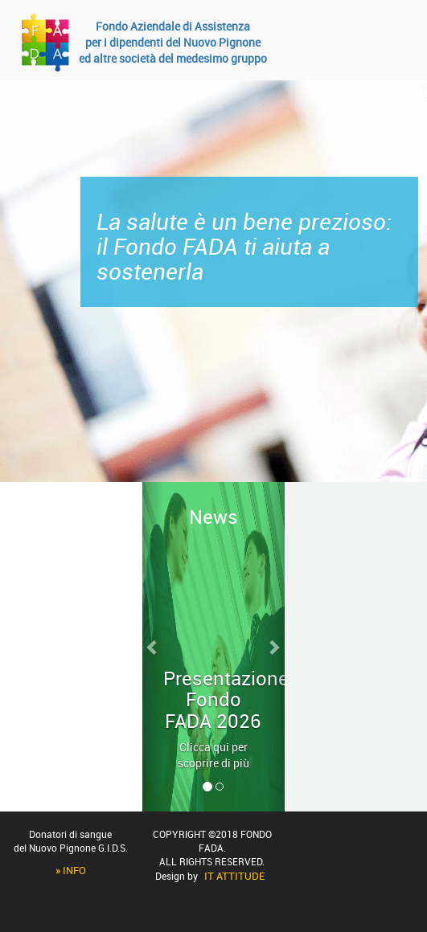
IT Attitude (234, 876)
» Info (70, 870)
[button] (153, 646)
